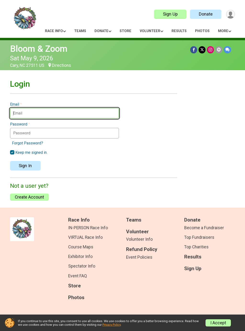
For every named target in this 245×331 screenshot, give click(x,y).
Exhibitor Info (80, 256)
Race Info (54, 31)
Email (16, 104)
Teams (80, 31)
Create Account (29, 197)
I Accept (218, 322)
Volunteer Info (139, 239)
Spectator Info (81, 266)
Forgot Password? (27, 143)
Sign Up (170, 14)
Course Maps (80, 247)
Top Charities (196, 247)
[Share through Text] (227, 49)
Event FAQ (77, 276)
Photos (202, 31)
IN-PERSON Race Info (88, 227)
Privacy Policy (111, 324)
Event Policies (139, 257)
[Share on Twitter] (202, 49)
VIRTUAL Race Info (85, 237)
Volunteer (150, 31)
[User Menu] (230, 14)
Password (20, 124)
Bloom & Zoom (38, 49)
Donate (206, 14)
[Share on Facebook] (193, 49)
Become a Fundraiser (204, 227)
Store (125, 31)
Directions (61, 65)
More (223, 31)
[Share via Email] (218, 49)
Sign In (25, 165)
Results (179, 31)
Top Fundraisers (199, 237)
